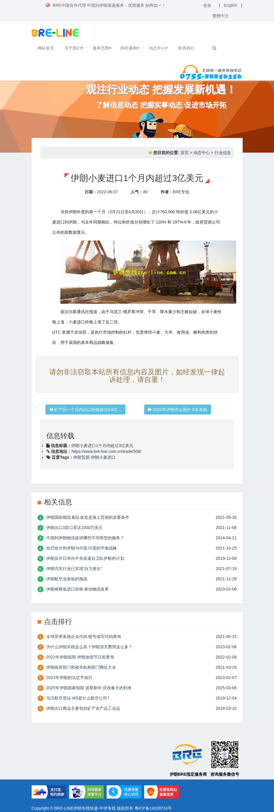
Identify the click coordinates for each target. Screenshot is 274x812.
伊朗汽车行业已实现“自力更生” (74, 568)
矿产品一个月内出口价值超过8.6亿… (85, 409)
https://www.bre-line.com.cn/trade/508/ (106, 451)
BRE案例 (129, 48)
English (230, 5)
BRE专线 (181, 192)
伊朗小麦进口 (103, 457)
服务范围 (102, 48)
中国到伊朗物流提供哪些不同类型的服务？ (85, 537)
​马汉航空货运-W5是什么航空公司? (77, 698)
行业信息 (223, 152)
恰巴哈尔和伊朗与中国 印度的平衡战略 (81, 548)
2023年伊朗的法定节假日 (69, 677)
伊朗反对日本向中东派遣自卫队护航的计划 (85, 558)
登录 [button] (207, 5)
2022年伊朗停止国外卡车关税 (177, 409)
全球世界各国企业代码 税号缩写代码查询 (83, 636)
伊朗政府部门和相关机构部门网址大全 (81, 667)
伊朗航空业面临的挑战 (66, 578)
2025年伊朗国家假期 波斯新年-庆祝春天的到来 (89, 687)
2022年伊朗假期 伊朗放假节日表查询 (80, 657)
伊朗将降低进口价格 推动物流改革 (77, 589)
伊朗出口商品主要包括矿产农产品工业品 (83, 708)
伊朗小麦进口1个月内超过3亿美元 (102, 445)
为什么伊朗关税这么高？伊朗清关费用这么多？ (89, 646)
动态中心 (158, 48)
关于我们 (73, 48)
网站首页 (46, 48)
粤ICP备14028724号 (153, 808)
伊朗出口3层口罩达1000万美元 (74, 527)
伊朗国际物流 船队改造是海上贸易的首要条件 (88, 517)
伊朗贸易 (81, 457)
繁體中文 (220, 15)
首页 (185, 152)
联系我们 (186, 48)
